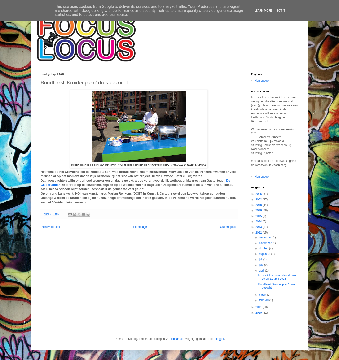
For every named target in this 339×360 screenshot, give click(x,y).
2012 (259, 232)
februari (264, 300)
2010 (259, 312)
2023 (259, 199)
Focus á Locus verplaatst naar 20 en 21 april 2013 (277, 277)
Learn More (263, 10)
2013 (259, 227)
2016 (259, 210)
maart (263, 294)
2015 (259, 216)
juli (261, 259)
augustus (265, 254)
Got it (281, 10)
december (265, 237)
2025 (259, 193)
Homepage (140, 227)
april (262, 270)
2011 (259, 307)
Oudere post (228, 227)
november (265, 243)
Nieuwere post (51, 227)
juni (261, 265)
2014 (259, 221)
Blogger (219, 339)
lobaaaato (177, 339)
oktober (264, 248)
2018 (259, 205)
